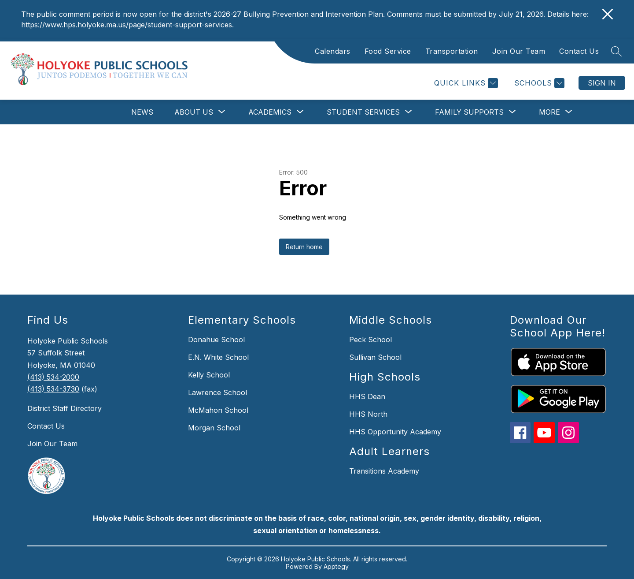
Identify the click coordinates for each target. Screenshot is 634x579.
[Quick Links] (465, 83)
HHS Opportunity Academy (395, 431)
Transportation (451, 51)
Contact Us (579, 51)
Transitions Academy (384, 471)
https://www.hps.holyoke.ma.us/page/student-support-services (126, 24)
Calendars (332, 51)
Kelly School (209, 374)
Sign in (602, 82)
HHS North (368, 414)
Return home (304, 246)
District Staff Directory (64, 408)
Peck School (370, 339)
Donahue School (216, 339)
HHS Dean (367, 396)
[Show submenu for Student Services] (363, 112)
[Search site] (616, 51)
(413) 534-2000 (53, 377)
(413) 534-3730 (53, 389)
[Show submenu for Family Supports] (469, 112)
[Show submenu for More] (549, 112)
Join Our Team (519, 51)
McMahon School (218, 410)
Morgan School (214, 427)
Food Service (388, 51)
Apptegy (336, 566)
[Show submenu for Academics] (269, 112)
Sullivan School (375, 357)
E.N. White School (218, 357)
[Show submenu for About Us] (193, 112)
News (142, 112)
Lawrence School (217, 392)
